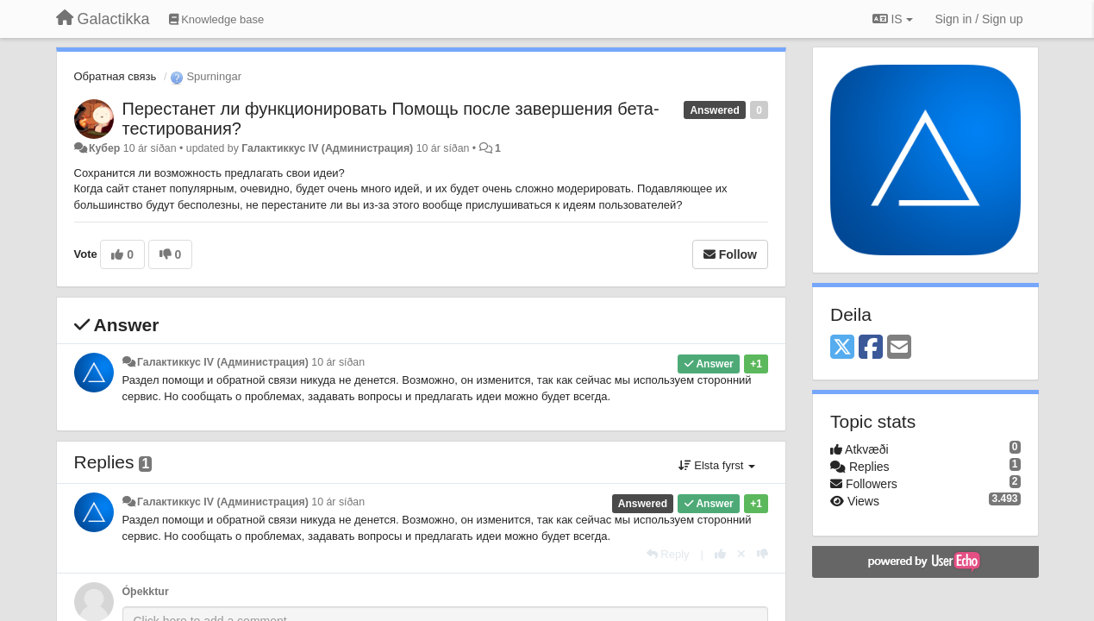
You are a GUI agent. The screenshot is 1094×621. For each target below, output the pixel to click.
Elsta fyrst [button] (716, 465)
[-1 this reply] (762, 554)
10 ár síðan (338, 362)
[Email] (899, 348)
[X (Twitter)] (842, 348)
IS (892, 19)
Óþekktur (145, 592)
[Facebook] (871, 348)
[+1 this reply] (720, 554)
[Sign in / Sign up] (979, 19)
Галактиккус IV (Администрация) (327, 148)
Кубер (104, 148)
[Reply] (668, 554)
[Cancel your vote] (741, 554)
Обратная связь (115, 76)
